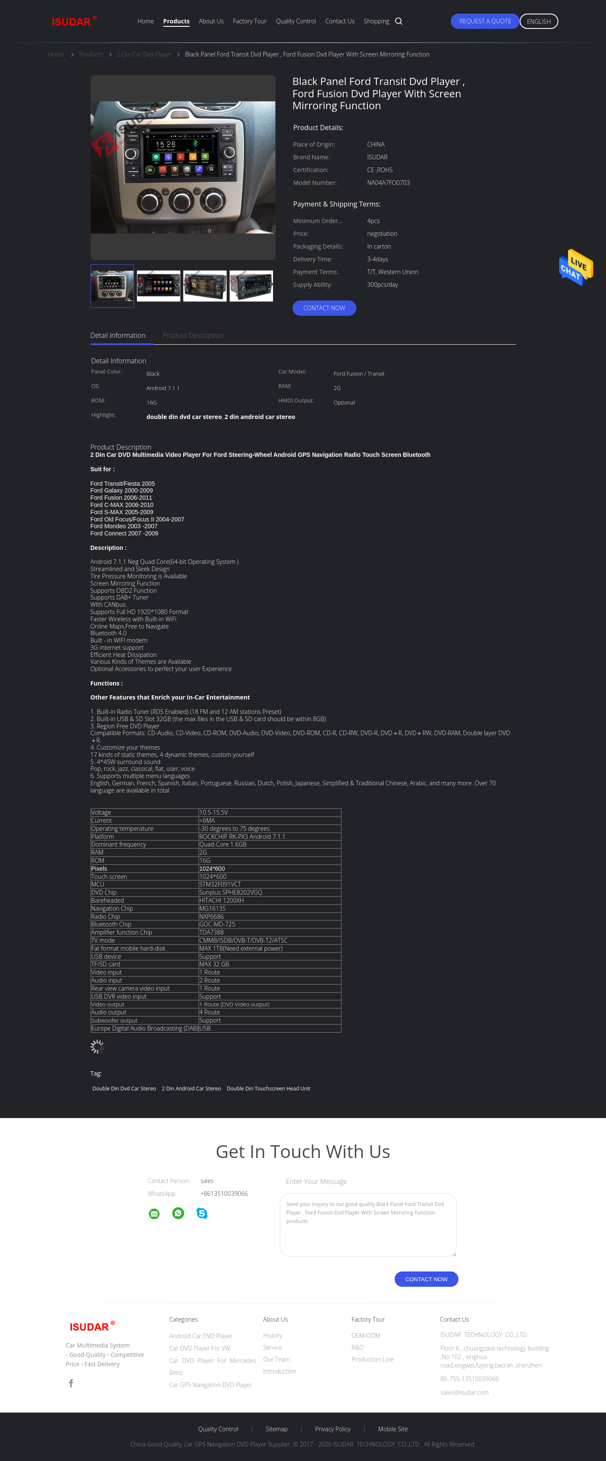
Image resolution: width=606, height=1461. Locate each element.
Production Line (372, 1359)
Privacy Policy (332, 1429)
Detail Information (118, 335)
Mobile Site (392, 1429)
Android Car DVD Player (201, 1336)
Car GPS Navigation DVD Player (210, 1385)
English (539, 21)
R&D (357, 1347)
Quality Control (296, 21)
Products (176, 21)
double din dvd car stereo (124, 1088)
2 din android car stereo (191, 1088)
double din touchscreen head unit (268, 1088)
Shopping (376, 21)
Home (146, 21)
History (272, 1335)
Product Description (192, 335)
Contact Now (324, 308)
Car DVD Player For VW (199, 1348)
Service (272, 1347)
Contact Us (340, 21)
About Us (211, 21)
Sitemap (276, 1429)
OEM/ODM (365, 1335)
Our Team (276, 1359)
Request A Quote (485, 21)
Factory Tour (250, 21)
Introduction (279, 1371)
